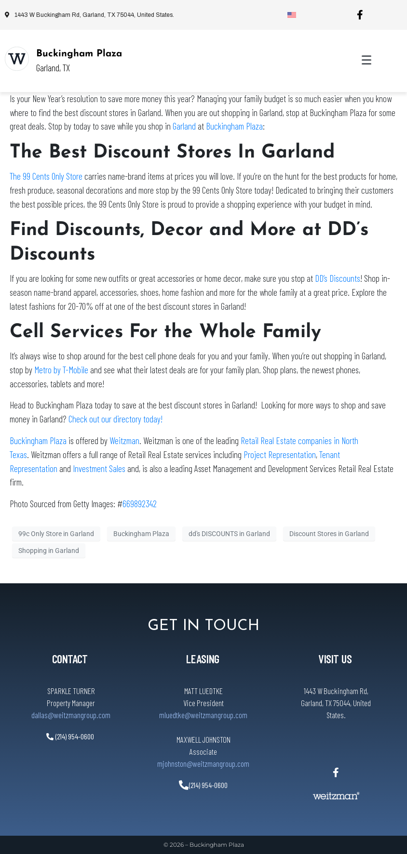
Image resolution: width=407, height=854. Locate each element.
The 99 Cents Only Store (46, 176)
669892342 (139, 503)
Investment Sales (99, 468)
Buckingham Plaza (79, 54)
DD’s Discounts (337, 278)
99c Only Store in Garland (56, 534)
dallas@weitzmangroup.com (70, 715)
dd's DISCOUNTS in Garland (229, 534)
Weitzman (124, 440)
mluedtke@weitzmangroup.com (203, 715)
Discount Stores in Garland (329, 534)
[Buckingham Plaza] (17, 59)
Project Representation (280, 454)
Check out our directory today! (115, 418)
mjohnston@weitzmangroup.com (203, 763)
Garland (185, 125)
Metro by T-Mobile (61, 369)
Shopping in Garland (48, 550)
